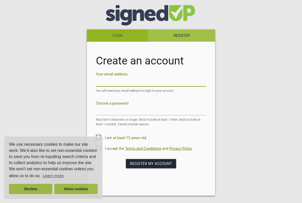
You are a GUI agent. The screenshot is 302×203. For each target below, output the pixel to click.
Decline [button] (30, 189)
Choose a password (112, 103)
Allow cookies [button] (76, 189)
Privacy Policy (180, 148)
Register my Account (151, 164)
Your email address (112, 74)
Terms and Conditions (143, 148)
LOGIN (117, 35)
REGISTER (182, 35)
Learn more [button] (53, 176)
